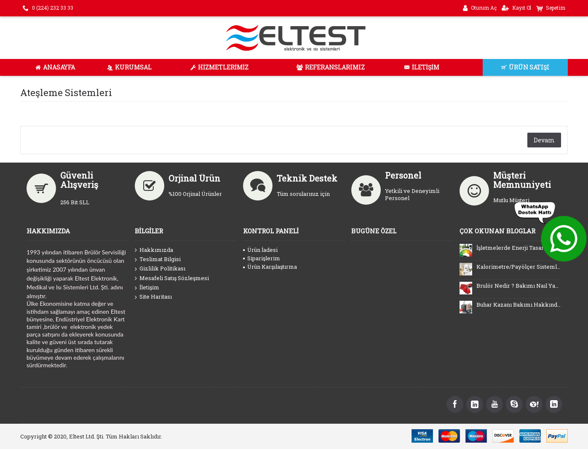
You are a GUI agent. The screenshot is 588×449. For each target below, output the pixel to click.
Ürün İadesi (260, 250)
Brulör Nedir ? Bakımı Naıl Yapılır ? (518, 285)
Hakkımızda (154, 250)
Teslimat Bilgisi (158, 259)
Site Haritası (153, 297)
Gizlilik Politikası (160, 269)
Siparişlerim (261, 258)
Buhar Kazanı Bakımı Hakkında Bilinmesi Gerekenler (518, 304)
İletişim (147, 287)
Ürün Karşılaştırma (270, 266)
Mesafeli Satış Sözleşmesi (172, 278)
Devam (544, 140)
